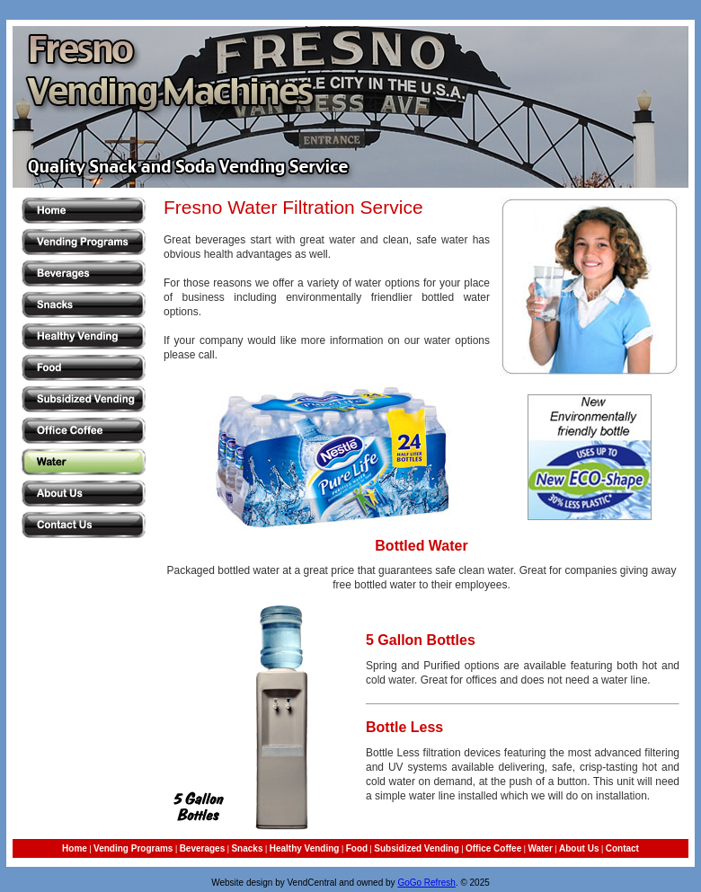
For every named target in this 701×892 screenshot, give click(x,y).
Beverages (203, 848)
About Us (579, 848)
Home (74, 848)
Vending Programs (133, 848)
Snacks (246, 848)
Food (357, 848)
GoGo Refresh (426, 883)
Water (540, 848)
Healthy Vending (305, 848)
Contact (622, 848)
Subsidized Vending (416, 848)
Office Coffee (493, 848)
